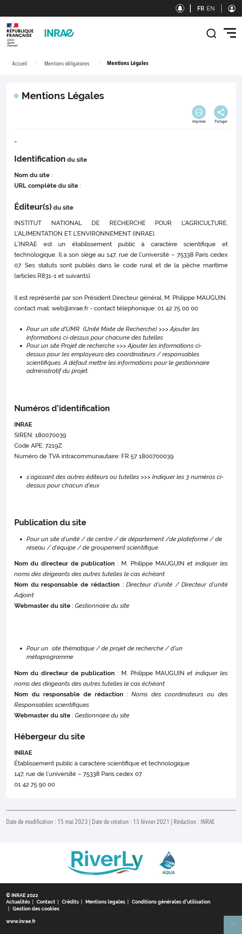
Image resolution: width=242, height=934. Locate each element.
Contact (46, 902)
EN (211, 8)
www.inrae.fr (21, 921)
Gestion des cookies (36, 909)
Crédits (70, 902)
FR (200, 8)
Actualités (18, 902)
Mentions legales (105, 902)
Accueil (19, 64)
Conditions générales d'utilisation (171, 902)
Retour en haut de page (236, 928)
